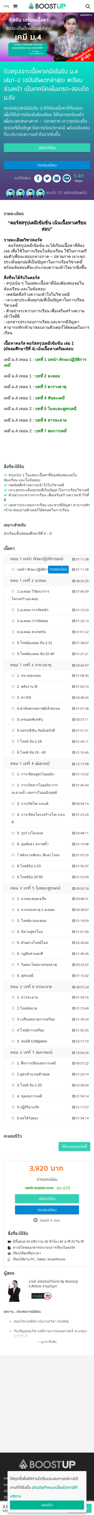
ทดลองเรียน (47, 165)
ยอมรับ (47, 1505)
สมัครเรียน (47, 148)
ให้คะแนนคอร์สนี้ (74, 1147)
